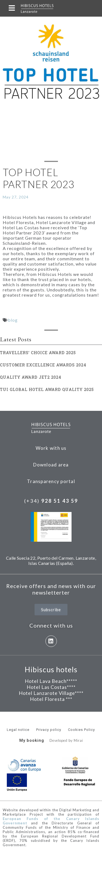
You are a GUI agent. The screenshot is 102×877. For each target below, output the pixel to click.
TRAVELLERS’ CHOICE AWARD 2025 (38, 352)
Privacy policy (48, 730)
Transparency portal (51, 481)
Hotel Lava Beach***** (51, 681)
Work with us (51, 448)
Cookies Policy (81, 730)
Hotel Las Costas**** (51, 687)
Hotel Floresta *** (51, 699)
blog (13, 320)
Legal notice (18, 730)
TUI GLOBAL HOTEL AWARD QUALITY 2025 (47, 389)
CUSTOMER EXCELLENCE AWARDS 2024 (43, 364)
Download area (51, 465)
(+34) (51, 501)
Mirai (78, 740)
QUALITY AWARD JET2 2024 (30, 377)
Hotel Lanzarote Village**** (51, 693)
